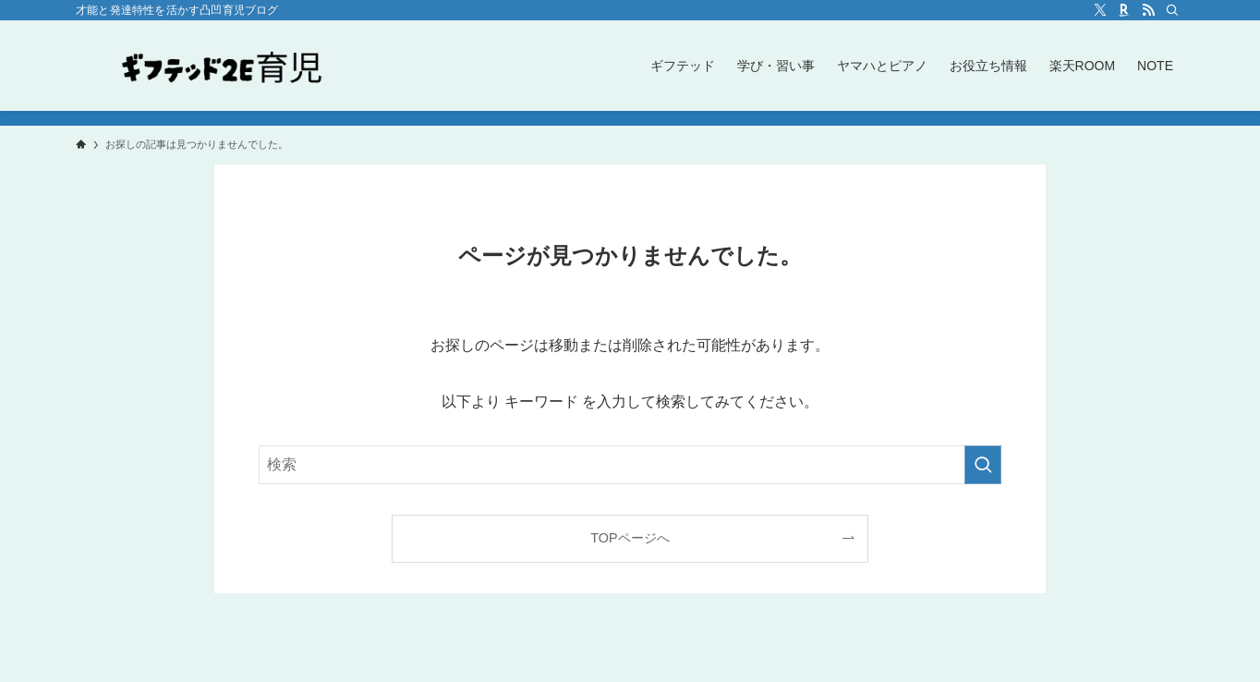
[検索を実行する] (982, 464)
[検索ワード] (630, 464)
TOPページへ (629, 537)
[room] (1124, 10)
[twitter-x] (1100, 10)
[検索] (1172, 10)
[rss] (1148, 10)
